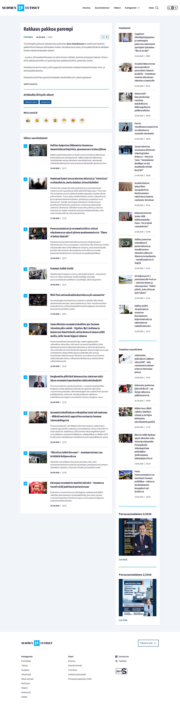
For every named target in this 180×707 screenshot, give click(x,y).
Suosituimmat (102, 7)
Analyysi (25, 670)
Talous (24, 665)
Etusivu (86, 7)
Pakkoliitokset (31, 102)
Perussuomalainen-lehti (80, 679)
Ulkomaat (26, 674)
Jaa (104, 37)
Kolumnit (26, 692)
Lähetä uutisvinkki (77, 674)
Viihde (24, 696)
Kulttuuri (25, 683)
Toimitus (72, 670)
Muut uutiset (27, 679)
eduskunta (45, 102)
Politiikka (28, 37)
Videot (117, 7)
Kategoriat (132, 8)
